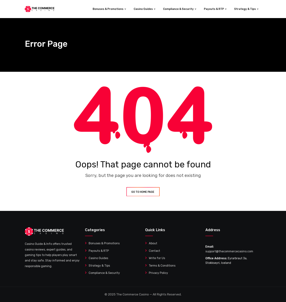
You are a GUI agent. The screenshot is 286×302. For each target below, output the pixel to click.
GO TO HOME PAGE (143, 192)
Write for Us (157, 258)
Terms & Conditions (162, 265)
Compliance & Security (178, 9)
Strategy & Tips (245, 9)
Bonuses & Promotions (108, 9)
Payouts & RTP (214, 9)
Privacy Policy (158, 273)
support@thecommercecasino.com (229, 251)
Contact (154, 251)
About (153, 243)
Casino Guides (143, 9)
